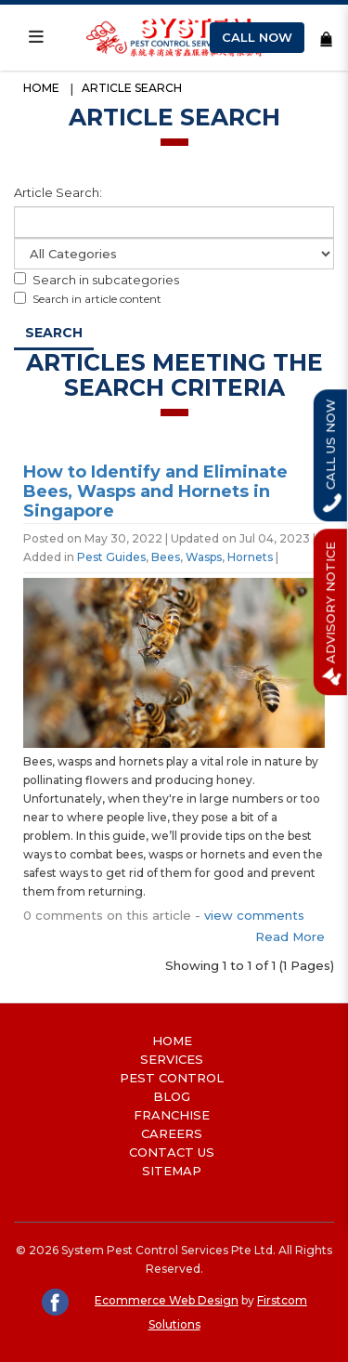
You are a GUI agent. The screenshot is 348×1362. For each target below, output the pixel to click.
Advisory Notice (332, 612)
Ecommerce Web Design (166, 1300)
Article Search (132, 88)
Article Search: (58, 192)
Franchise (172, 1114)
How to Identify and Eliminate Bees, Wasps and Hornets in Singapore (155, 491)
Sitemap (171, 1170)
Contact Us (171, 1152)
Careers (171, 1133)
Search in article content (87, 299)
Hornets (250, 557)
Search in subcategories (96, 279)
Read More (290, 936)
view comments (254, 915)
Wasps (204, 557)
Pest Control (172, 1077)
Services (171, 1059)
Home (41, 88)
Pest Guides (111, 557)
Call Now (257, 37)
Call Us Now (331, 455)
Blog (171, 1096)
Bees (165, 557)
